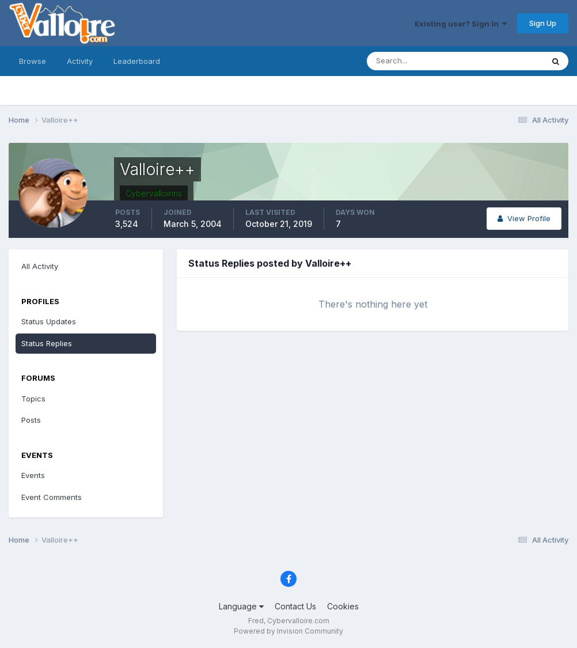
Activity (80, 61)
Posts (31, 420)
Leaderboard (136, 61)
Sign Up (542, 23)
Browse (32, 61)
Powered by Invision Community (288, 631)
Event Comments (51, 497)
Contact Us (295, 606)
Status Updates (48, 321)
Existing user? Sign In (461, 23)
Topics (33, 398)
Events (33, 475)
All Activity (39, 266)
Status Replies (46, 343)
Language (241, 606)
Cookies (343, 606)
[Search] (417, 61)
